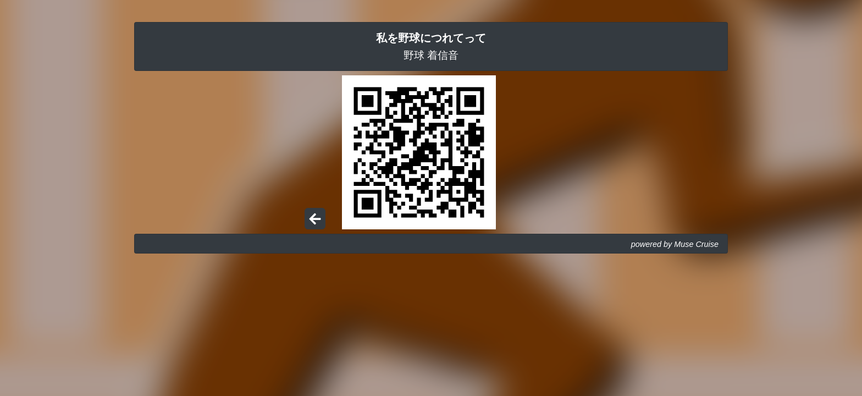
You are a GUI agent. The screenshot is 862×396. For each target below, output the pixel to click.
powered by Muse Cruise (675, 244)
